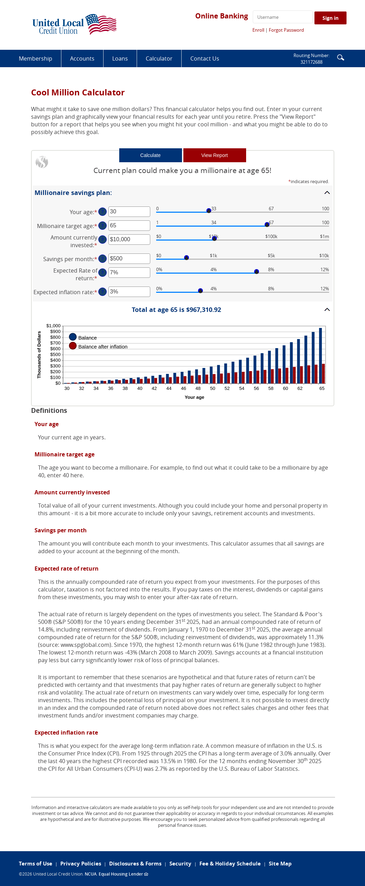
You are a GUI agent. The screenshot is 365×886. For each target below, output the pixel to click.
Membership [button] (35, 58)
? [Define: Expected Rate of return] (102, 272)
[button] (340, 57)
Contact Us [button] (204, 58)
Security (180, 863)
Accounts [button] (82, 58)
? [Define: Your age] (102, 211)
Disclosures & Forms (135, 863)
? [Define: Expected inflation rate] (102, 291)
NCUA (91, 874)
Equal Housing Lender (123, 874)
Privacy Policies (80, 863)
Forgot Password (286, 30)
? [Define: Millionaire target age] (102, 225)
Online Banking (221, 16)
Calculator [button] (159, 58)
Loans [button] (120, 58)
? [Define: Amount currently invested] (102, 239)
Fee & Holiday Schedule (230, 863)
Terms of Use (35, 863)
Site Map (280, 863)
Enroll (258, 30)
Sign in (330, 18)
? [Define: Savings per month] (102, 258)
